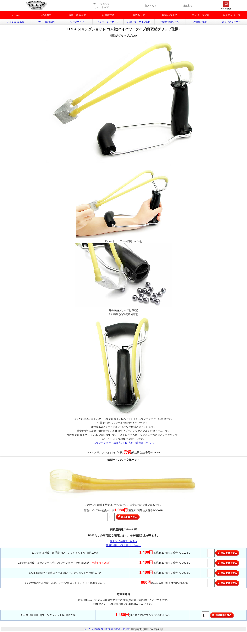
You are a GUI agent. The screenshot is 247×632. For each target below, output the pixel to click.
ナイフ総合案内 (46, 21)
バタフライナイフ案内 (139, 21)
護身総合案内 (200, 21)
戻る (128, 629)
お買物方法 (108, 15)
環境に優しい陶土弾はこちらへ (123, 545)
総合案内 (187, 5)
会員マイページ (231, 15)
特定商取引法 (169, 15)
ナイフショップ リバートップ (101, 6)
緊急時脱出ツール (170, 21)
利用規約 (108, 629)
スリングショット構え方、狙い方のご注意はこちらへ (123, 442)
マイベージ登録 (200, 15)
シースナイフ (77, 21)
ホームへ (16, 15)
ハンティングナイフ (108, 21)
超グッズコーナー (231, 21)
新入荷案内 (150, 5)
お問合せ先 (139, 15)
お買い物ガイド (77, 15)
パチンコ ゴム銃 (15, 21)
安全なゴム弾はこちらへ (123, 541)
